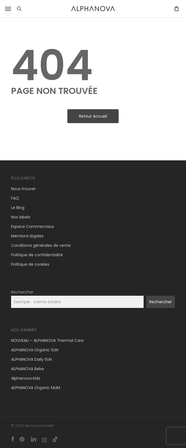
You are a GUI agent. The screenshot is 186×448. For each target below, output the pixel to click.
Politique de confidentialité (37, 255)
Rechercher (22, 292)
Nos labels (20, 217)
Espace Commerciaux (32, 226)
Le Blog (17, 207)
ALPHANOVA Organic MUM (35, 387)
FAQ (15, 198)
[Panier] (175, 8)
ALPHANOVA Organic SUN (34, 350)
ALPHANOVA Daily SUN (31, 359)
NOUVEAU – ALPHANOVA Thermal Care (47, 340)
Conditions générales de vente (41, 245)
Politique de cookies (30, 264)
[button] (8, 8)
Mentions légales (27, 236)
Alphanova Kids (25, 378)
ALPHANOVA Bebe (27, 369)
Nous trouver (23, 188)
